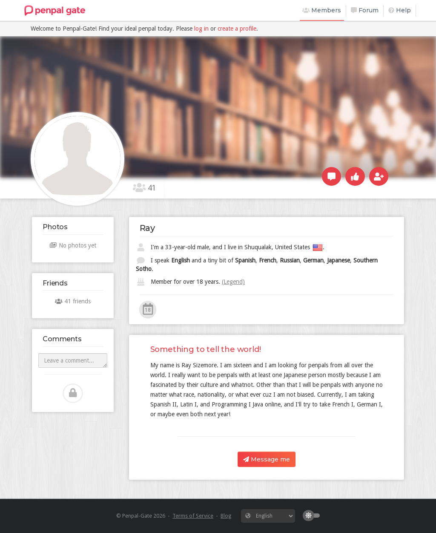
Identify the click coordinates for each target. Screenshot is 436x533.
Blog (226, 516)
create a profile (237, 28)
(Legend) (233, 281)
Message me (266, 459)
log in (201, 28)
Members (321, 10)
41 (144, 187)
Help (399, 10)
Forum (365, 10)
